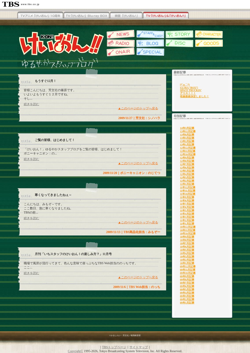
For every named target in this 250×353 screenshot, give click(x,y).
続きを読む (31, 104)
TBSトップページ (114, 347)
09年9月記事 (187, 276)
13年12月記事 (188, 131)
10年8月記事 (187, 240)
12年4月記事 (187, 174)
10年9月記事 (187, 236)
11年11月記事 (187, 190)
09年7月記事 (187, 283)
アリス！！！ (188, 93)
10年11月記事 (187, 230)
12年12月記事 (188, 148)
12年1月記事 (187, 184)
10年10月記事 (188, 233)
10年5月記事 (187, 250)
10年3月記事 (187, 256)
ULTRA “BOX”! (189, 87)
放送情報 (120, 52)
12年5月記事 (187, 171)
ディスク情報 (179, 43)
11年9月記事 (187, 197)
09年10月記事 (188, 273)
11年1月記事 (187, 223)
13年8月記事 (187, 134)
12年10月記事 (188, 154)
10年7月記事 (187, 243)
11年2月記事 (187, 220)
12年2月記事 (187, 180)
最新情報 (120, 34)
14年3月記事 (187, 128)
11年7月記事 (187, 204)
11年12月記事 (187, 187)
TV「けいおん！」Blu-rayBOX (86, 15)
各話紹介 (179, 34)
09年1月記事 (187, 302)
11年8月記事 (187, 200)
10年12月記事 (188, 227)
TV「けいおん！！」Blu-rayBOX (40, 15)
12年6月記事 (187, 167)
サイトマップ (138, 347)
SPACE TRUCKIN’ (191, 90)
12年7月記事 (187, 164)
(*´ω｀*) (184, 84)
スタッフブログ (150, 43)
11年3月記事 (187, 217)
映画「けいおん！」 (126, 15)
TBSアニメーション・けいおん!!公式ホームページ (61, 43)
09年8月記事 (187, 279)
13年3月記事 (187, 138)
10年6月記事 (187, 246)
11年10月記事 (187, 194)
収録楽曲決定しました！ (194, 96)
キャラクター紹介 (209, 34)
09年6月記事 (187, 286)
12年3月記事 (187, 177)
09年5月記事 (187, 289)
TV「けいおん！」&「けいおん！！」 (166, 15)
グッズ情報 (209, 43)
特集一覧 (150, 52)
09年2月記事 (187, 299)
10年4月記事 (187, 253)
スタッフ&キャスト (150, 34)
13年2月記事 (187, 141)
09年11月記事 (187, 269)
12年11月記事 (187, 151)
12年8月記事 (187, 161)
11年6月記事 (187, 207)
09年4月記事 (187, 292)
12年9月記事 (187, 157)
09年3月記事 (187, 296)
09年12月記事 (188, 266)
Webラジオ (120, 43)
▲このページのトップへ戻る (138, 108)
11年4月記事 (187, 213)
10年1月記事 (187, 263)
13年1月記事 (187, 144)
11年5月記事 (187, 210)
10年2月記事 (187, 260)
